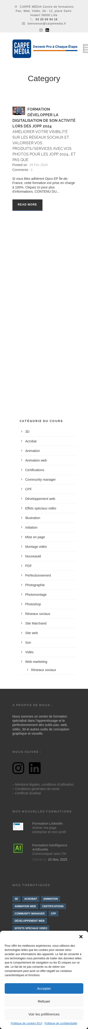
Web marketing (36, 662)
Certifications (34, 470)
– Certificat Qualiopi (26, 793)
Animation (32, 451)
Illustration (32, 518)
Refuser (44, 1001)
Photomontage (36, 594)
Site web (31, 633)
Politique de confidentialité (60, 1023)
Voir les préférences (44, 1014)
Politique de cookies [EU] (26, 1023)
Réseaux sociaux (37, 614)
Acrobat (31, 441)
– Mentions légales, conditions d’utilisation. (43, 784)
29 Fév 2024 (39, 165)
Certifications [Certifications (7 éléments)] (53, 906)
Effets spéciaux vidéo (40, 508)
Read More (27, 204)
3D (27, 431)
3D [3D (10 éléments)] (16, 898)
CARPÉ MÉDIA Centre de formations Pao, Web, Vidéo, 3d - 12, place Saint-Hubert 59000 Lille (45, 11)
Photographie (35, 585)
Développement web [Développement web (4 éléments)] (30, 920)
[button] (81, 936)
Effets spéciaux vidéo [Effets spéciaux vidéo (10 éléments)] (31, 928)
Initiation (31, 527)
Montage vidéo (36, 547)
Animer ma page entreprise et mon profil (49, 828)
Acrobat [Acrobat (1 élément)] (30, 898)
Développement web (40, 499)
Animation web (36, 460)
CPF (28, 489)
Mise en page (35, 537)
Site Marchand (35, 623)
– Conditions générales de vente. (36, 789)
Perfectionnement (38, 575)
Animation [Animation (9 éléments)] (50, 898)
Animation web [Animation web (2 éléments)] (25, 906)
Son (28, 642)
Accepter (44, 988)
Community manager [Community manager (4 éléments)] (30, 913)
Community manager (40, 479)
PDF (28, 566)
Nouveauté (33, 556)
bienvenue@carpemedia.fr (47, 23)
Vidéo (29, 652)
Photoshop (33, 604)
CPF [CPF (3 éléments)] (53, 913)
